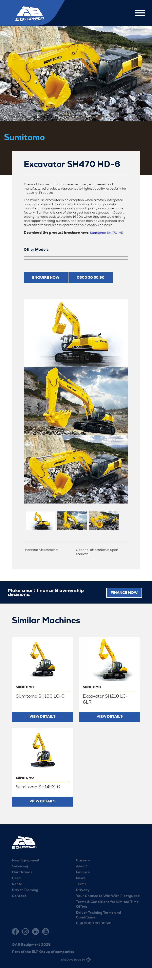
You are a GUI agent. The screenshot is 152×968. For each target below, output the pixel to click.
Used (16, 877)
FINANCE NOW (124, 592)
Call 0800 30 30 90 (93, 923)
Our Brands (22, 872)
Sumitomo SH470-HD (107, 233)
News (81, 877)
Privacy (82, 889)
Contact (19, 895)
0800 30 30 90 (90, 277)
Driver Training (25, 889)
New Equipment (26, 860)
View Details (42, 716)
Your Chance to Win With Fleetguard (108, 895)
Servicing (20, 866)
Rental (18, 883)
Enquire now (45, 277)
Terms (81, 883)
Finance (83, 872)
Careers (83, 860)
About (81, 866)
